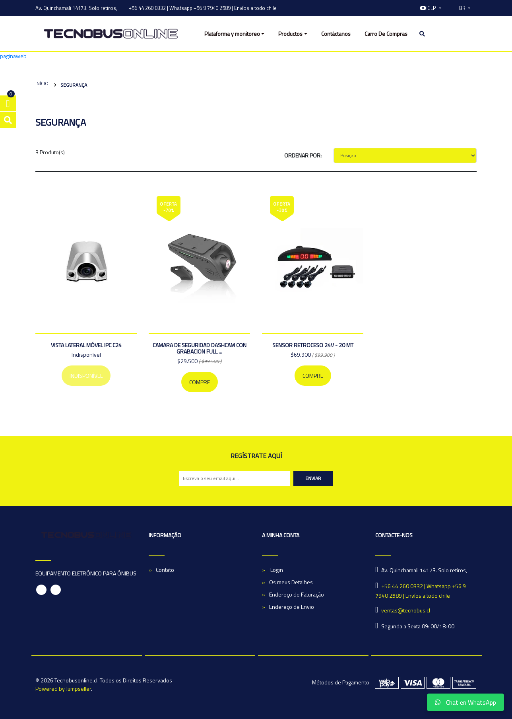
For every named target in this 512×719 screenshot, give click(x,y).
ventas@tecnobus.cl (405, 610)
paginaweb (13, 56)
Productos (290, 33)
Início (41, 83)
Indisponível (86, 375)
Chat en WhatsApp (465, 702)
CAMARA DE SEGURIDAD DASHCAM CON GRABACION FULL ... (199, 348)
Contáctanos (336, 33)
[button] (430, 8)
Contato (165, 569)
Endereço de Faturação (296, 594)
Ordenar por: (303, 155)
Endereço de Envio (291, 606)
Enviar (313, 478)
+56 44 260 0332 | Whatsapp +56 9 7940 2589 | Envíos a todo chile (203, 8)
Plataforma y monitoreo (232, 33)
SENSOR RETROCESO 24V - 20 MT (312, 345)
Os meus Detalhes (291, 582)
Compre (199, 382)
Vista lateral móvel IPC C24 (86, 345)
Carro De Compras (386, 33)
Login (276, 569)
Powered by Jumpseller (63, 688)
